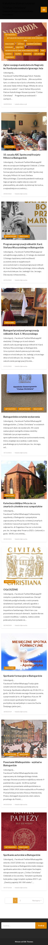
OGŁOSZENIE (10, 589)
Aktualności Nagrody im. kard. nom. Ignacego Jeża (25, 39)
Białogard (9, 44)
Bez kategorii (10, 236)
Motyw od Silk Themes (24, 942)
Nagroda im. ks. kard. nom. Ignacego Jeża (21, 50)
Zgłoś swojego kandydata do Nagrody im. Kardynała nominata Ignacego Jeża (23, 67)
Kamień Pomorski (34, 44)
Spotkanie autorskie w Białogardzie (21, 855)
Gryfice (21, 44)
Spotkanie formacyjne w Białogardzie (22, 675)
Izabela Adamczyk (21, 104)
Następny (36, 900)
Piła (42, 50)
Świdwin (27, 54)
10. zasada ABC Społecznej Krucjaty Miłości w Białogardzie (21, 156)
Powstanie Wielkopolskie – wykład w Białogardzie (22, 764)
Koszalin (9, 47)
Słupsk (17, 54)
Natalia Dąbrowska (21, 194)
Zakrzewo (9, 57)
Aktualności (10, 34)
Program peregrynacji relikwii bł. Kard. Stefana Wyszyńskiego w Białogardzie (23, 246)
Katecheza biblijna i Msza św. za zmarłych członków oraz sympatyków (22, 505)
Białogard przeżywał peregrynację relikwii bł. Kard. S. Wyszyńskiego (21, 332)
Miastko (19, 47)
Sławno (8, 54)
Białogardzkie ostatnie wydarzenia (21, 416)
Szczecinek (39, 54)
